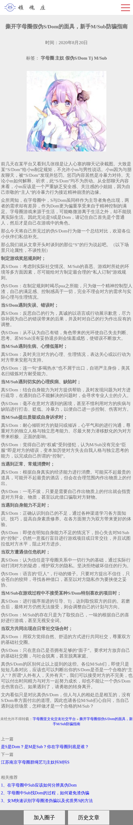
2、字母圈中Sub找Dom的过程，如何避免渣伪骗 (45, 793)
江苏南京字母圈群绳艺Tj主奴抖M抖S (35, 762)
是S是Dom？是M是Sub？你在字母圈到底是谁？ (45, 747)
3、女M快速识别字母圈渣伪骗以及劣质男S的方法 (47, 800)
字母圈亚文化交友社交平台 (54, 719)
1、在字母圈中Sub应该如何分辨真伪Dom (39, 785)
